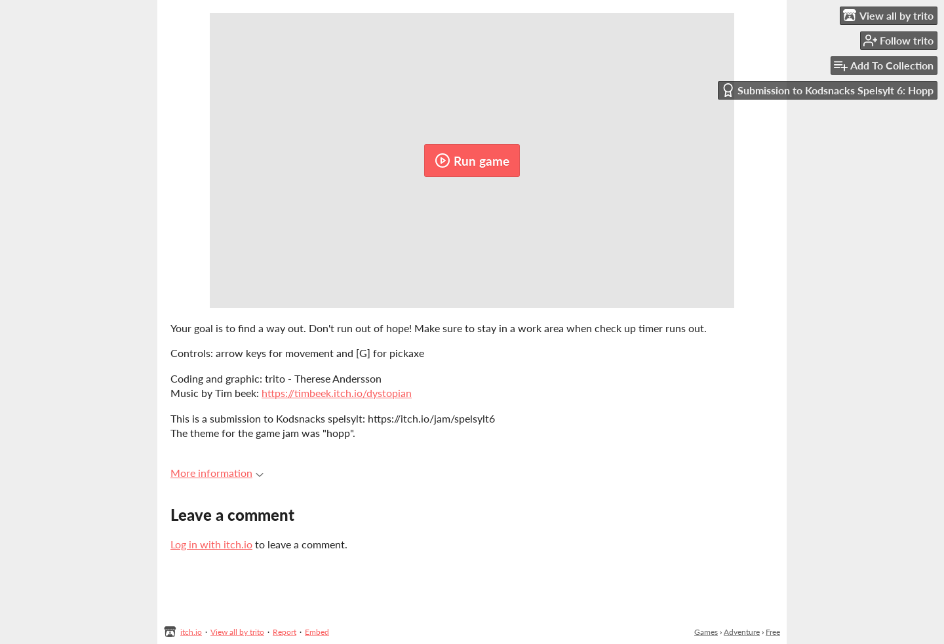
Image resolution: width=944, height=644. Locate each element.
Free (773, 632)
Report (284, 632)
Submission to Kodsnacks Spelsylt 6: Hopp (827, 90)
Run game (472, 160)
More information (217, 472)
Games (706, 632)
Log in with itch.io (211, 544)
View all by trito (237, 632)
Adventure (742, 632)
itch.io (191, 632)
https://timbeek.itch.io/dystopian (337, 393)
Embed (317, 632)
